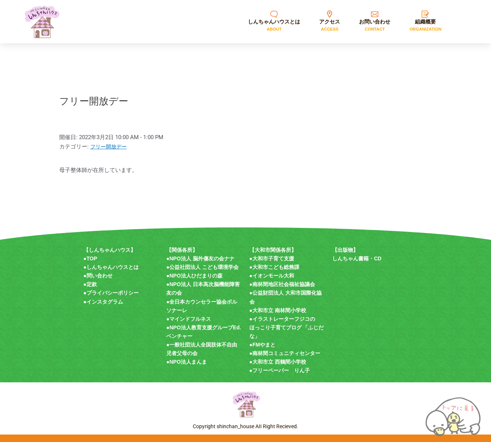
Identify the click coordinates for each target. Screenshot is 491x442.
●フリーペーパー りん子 (279, 370)
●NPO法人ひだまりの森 (194, 276)
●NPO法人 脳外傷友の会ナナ (200, 258)
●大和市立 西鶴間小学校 (277, 362)
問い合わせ (99, 276)
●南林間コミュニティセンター (284, 353)
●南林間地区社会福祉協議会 (282, 284)
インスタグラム (104, 301)
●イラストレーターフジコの (282, 319)
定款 (91, 284)
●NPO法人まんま (186, 362)
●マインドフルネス (188, 319)
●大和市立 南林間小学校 (277, 310)
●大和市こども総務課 (274, 267)
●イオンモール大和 (271, 276)
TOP (91, 258)
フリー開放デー (109, 146)
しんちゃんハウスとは (112, 267)
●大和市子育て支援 (271, 258)
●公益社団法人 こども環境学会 (202, 267)
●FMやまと (262, 345)
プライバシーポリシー (112, 293)
